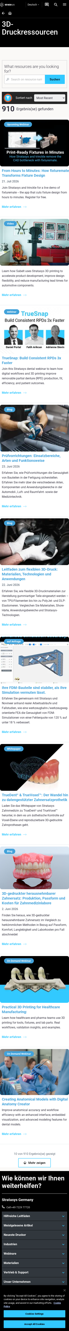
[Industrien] (34, 1244)
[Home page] (8, 13)
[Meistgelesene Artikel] (34, 1225)
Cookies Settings (34, 1313)
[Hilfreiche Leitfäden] (34, 1216)
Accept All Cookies (34, 1324)
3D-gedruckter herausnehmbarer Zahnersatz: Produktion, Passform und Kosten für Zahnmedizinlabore (33, 898)
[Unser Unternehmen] (34, 1281)
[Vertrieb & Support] (34, 1272)
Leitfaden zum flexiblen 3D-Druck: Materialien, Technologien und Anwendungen (30, 574)
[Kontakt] (46, 4)
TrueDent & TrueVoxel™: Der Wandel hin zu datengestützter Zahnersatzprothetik (35, 797)
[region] (34, 1308)
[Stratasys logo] (7, 4)
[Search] (55, 4)
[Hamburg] (64, 4)
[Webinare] (34, 1253)
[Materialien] (34, 1263)
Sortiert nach (24, 98)
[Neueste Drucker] (34, 1235)
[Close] (65, 1290)
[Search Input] (24, 79)
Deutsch (33, 4)
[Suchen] (55, 79)
